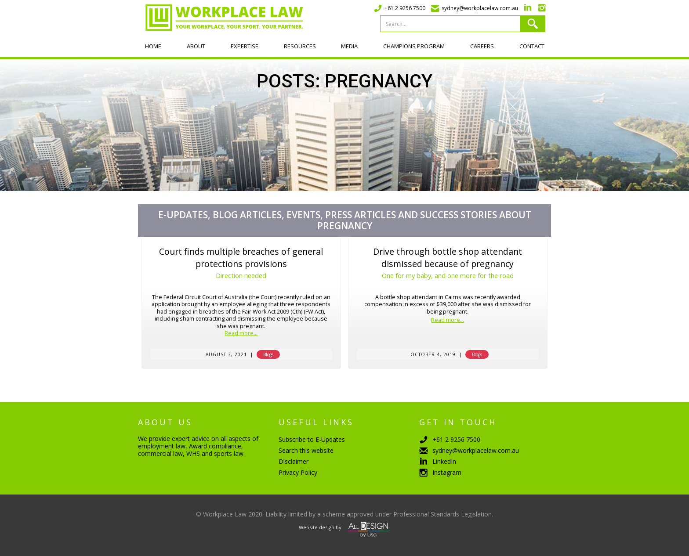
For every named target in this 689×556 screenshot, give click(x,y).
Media (349, 46)
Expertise (244, 46)
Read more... (241, 333)
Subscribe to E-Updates (312, 439)
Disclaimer (293, 461)
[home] (220, 17)
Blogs (268, 354)
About (196, 46)
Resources (300, 46)
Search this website (306, 450)
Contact (531, 46)
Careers (482, 46)
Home (153, 46)
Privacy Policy (298, 472)
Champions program (414, 46)
